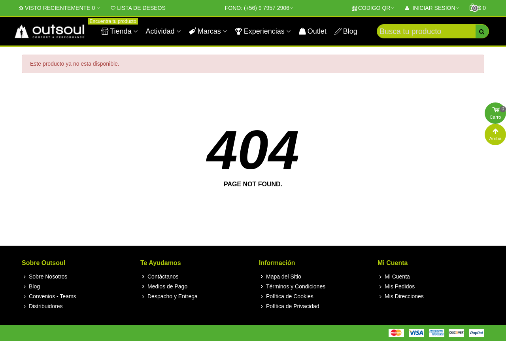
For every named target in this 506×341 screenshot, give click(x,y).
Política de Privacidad (289, 306)
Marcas (205, 31)
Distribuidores (42, 306)
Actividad (160, 31)
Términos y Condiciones (292, 286)
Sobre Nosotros (44, 277)
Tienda (117, 28)
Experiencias (260, 31)
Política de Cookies (286, 296)
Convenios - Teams (49, 296)
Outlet (313, 31)
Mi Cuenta (394, 277)
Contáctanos (159, 277)
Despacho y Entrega (169, 296)
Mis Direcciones (401, 296)
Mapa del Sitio (280, 277)
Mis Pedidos (396, 286)
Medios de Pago (163, 286)
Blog (345, 31)
